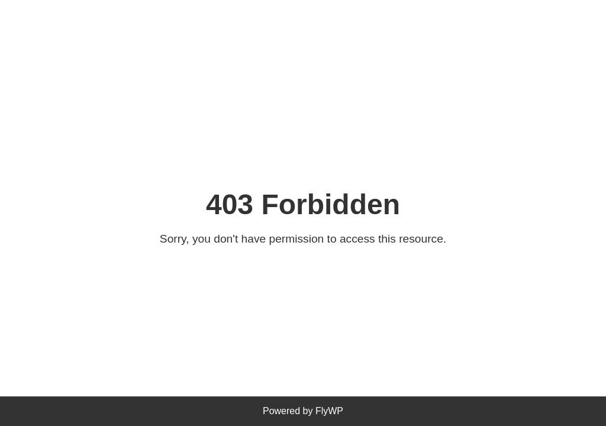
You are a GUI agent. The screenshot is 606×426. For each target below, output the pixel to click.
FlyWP (329, 411)
